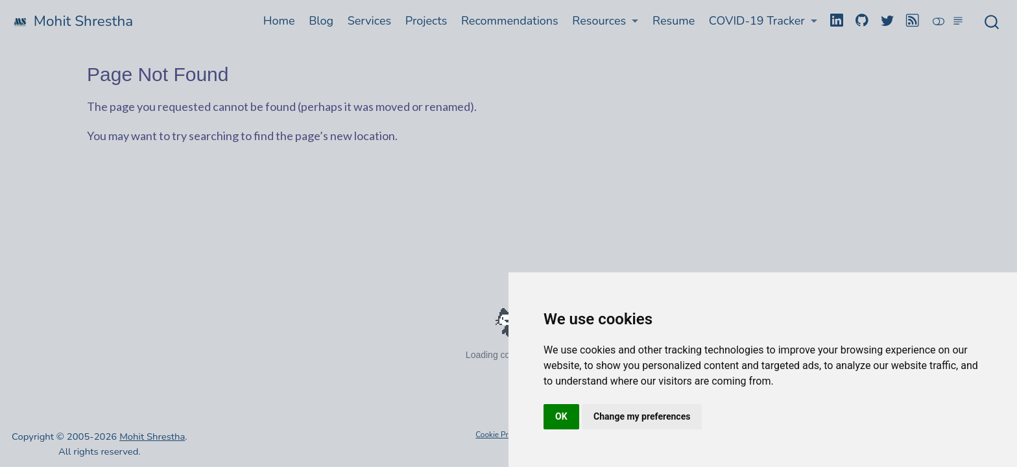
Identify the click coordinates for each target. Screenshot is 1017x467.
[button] (606, 21)
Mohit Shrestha (152, 436)
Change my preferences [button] (641, 416)
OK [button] (561, 416)
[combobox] (992, 21)
